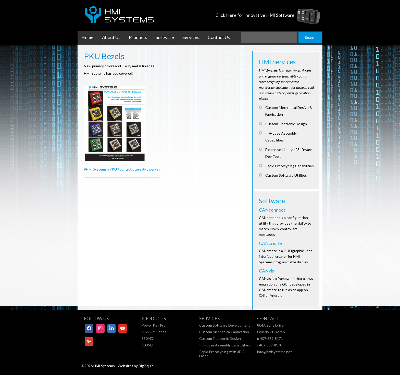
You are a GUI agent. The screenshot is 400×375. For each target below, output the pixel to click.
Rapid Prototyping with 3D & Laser (222, 354)
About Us (111, 37)
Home (87, 37)
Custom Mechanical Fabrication (224, 332)
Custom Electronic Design (220, 338)
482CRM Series (154, 332)
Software (165, 37)
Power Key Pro (154, 325)
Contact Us (219, 37)
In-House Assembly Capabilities (224, 345)
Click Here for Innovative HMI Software (255, 15)
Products (138, 37)
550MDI (148, 338)
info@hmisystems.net (274, 352)
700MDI (148, 345)
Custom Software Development (224, 325)
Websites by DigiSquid (136, 366)
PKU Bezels (104, 56)
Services (190, 37)
